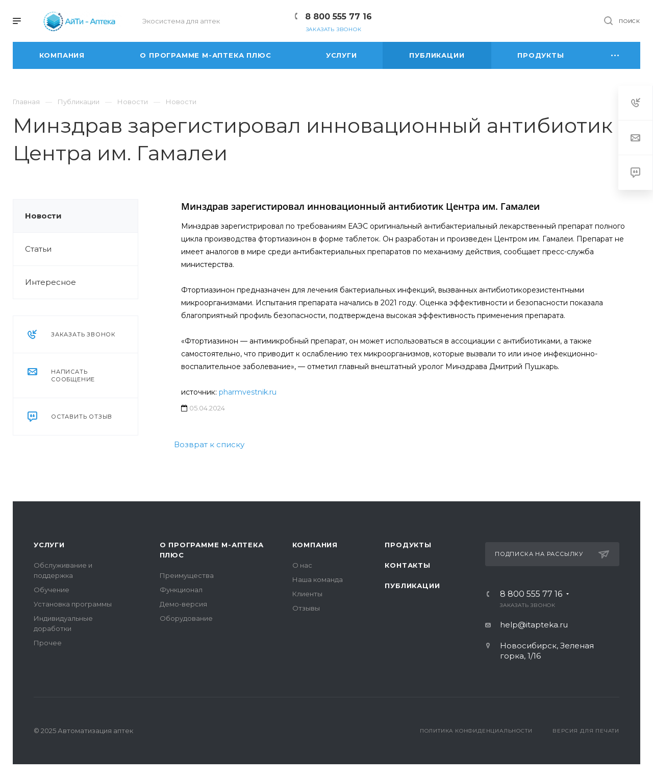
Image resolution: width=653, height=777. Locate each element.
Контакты (407, 565)
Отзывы (306, 608)
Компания (315, 545)
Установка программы (73, 604)
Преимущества (187, 575)
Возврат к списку (209, 444)
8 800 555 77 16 (338, 16)
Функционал (181, 590)
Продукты (408, 545)
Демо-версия (183, 604)
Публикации (412, 585)
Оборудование (186, 618)
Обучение (51, 590)
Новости (43, 216)
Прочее (48, 643)
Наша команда (317, 579)
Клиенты (307, 594)
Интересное (50, 282)
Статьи (38, 249)
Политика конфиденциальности (476, 730)
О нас (302, 565)
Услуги (49, 545)
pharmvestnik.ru (248, 392)
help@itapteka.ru (534, 624)
